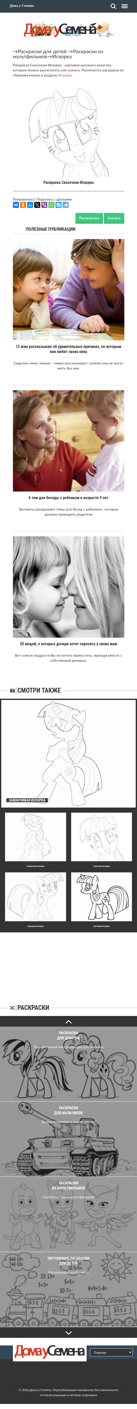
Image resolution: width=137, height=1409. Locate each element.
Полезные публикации (51, 229)
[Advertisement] (69, 964)
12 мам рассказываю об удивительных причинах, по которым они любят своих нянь (69, 349)
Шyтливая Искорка (101, 926)
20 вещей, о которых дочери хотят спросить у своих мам (68, 643)
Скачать (114, 218)
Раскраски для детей (42, 51)
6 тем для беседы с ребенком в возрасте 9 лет (68, 497)
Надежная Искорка (35, 926)
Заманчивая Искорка (36, 866)
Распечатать (89, 218)
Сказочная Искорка (101, 866)
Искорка (62, 56)
